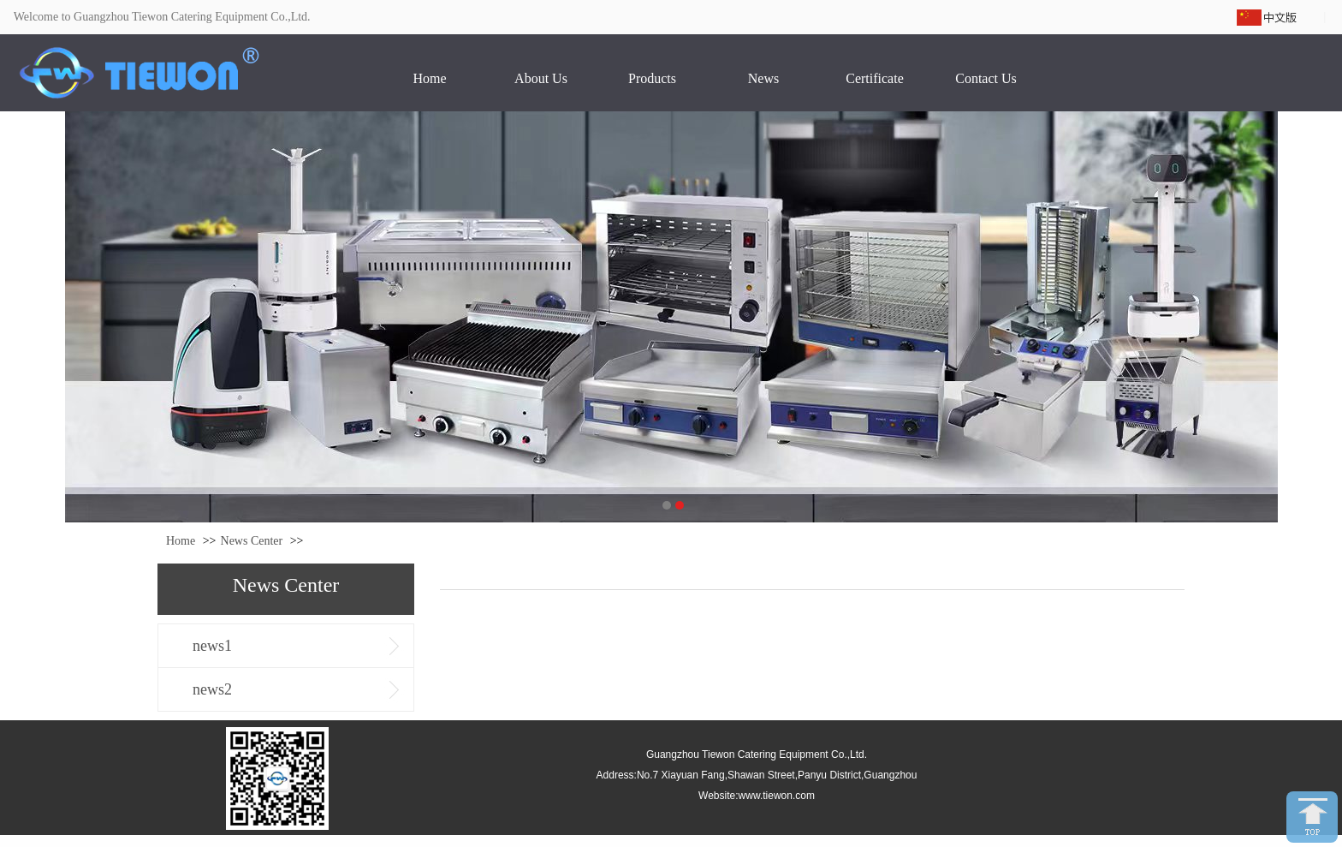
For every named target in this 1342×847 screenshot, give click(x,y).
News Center (252, 540)
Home (180, 540)
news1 (212, 645)
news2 (212, 689)
